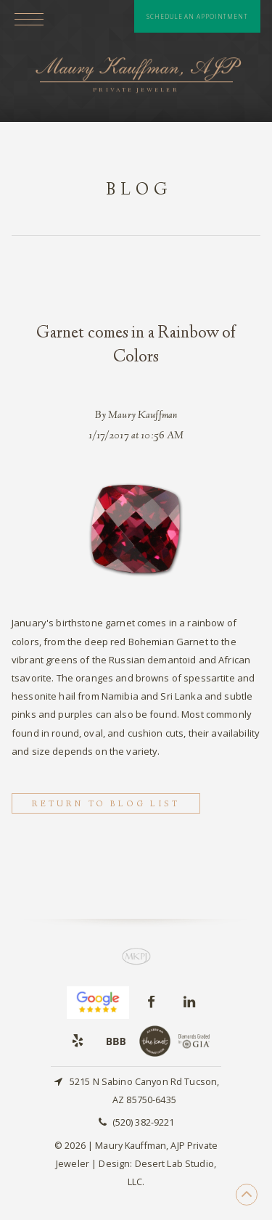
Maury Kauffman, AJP (136, 76)
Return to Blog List (106, 804)
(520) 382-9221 (143, 1122)
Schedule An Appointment (197, 16)
